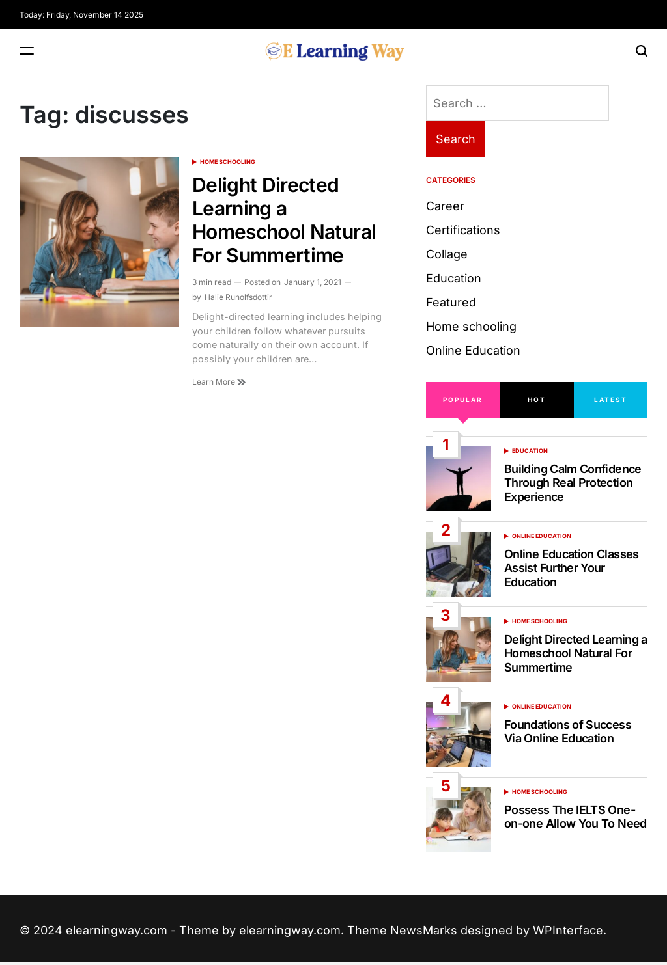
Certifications (463, 230)
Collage (447, 254)
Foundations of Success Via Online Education (567, 732)
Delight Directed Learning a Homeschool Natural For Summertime (284, 220)
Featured (451, 302)
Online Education (473, 350)
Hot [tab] (537, 399)
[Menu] (27, 51)
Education (453, 278)
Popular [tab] (463, 399)
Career (445, 206)
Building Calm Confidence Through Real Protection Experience (573, 483)
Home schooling (227, 161)
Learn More (219, 382)
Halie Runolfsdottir (238, 297)
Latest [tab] (610, 399)
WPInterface (568, 930)
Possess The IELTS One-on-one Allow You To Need (575, 817)
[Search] (641, 51)
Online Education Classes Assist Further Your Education (571, 568)
